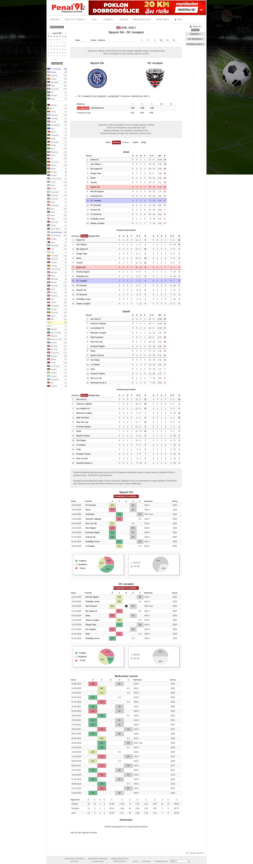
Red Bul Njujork (97, 191)
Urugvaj (57, 376)
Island (57, 212)
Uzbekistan (57, 379)
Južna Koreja (57, 235)
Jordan (57, 225)
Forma (126, 142)
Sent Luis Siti (96, 378)
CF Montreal (95, 214)
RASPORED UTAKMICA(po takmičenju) (97, 860)
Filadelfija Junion (97, 219)
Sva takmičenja (195, 39)
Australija (57, 118)
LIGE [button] (94, 19)
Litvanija (57, 266)
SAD (57, 319)
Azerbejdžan (57, 125)
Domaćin (92, 236)
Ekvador (57, 172)
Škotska (57, 342)
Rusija (57, 316)
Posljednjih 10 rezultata (126, 496)
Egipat (57, 168)
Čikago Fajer (95, 173)
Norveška (57, 286)
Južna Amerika (57, 232)
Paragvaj (57, 296)
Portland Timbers (97, 374)
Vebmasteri (146, 861)
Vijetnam (57, 386)
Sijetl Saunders (96, 337)
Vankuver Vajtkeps (98, 323)
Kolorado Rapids (97, 346)
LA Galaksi (95, 364)
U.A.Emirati (57, 366)
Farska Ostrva (57, 178)
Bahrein (57, 132)
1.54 (133, 113)
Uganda (57, 369)
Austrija (57, 122)
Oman (57, 289)
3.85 (143, 113)
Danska (57, 165)
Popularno (195, 34)
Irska (57, 209)
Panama (57, 292)
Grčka (57, 185)
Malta (57, 276)
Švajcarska (57, 353)
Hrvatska (57, 95)
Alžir (57, 108)
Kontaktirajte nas (161, 861)
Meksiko (57, 282)
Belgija (57, 138)
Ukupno (84, 236)
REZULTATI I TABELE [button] (75, 19)
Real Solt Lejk (96, 342)
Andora (57, 112)
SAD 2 (57, 326)
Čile (57, 158)
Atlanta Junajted (97, 223)
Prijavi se (195, 26)
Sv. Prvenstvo (57, 69)
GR (159, 156)
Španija (57, 79)
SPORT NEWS (162, 19)
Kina (57, 249)
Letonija (57, 262)
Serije (143, 142)
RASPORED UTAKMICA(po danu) (74, 860)
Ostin (92, 369)
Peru (57, 299)
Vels (57, 383)
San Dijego (95, 360)
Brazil (57, 148)
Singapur (57, 336)
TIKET (178, 19)
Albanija (57, 105)
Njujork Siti (95, 187)
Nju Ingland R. (96, 169)
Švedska (57, 356)
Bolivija (57, 145)
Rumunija (57, 312)
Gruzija (57, 188)
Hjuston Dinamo (97, 355)
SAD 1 (57, 322)
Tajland (57, 359)
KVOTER (123, 19)
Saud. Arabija (57, 332)
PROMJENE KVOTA (142, 19)
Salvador (57, 329)
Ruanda (57, 309)
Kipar (57, 252)
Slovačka (57, 346)
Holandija (57, 195)
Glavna (116, 142)
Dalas (92, 351)
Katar (57, 242)
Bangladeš (57, 135)
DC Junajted (95, 200)
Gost (98, 236)
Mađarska (57, 279)
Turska (57, 363)
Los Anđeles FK (97, 328)
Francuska (57, 89)
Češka (57, 155)
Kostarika (57, 259)
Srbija (57, 99)
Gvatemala (57, 192)
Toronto (93, 182)
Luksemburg (57, 269)
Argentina (57, 115)
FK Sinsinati (95, 205)
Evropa (57, 72)
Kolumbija (57, 256)
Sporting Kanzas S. (98, 383)
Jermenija (57, 222)
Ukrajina (57, 373)
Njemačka (57, 82)
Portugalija (57, 306)
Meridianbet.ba (97, 108)
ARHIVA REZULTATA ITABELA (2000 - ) (120, 860)
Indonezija (57, 205)
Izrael (57, 215)
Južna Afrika (57, 229)
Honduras (57, 199)
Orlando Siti (95, 210)
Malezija (57, 272)
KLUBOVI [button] (109, 19)
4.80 (153, 113)
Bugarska (57, 152)
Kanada (57, 239)
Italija (57, 85)
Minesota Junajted (98, 333)
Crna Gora (57, 162)
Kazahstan (57, 245)
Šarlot (92, 178)
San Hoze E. (95, 319)
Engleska (57, 75)
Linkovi (135, 861)
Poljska (57, 302)
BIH (57, 92)
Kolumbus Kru (96, 196)
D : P (152, 156)
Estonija (57, 175)
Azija (57, 128)
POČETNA (54, 19)
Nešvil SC (94, 160)
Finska (57, 182)
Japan (57, 219)
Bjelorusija (57, 142)
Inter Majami (95, 164)
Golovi (135, 142)
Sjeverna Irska (57, 339)
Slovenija (57, 349)
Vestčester (89, 514)
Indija (57, 202)
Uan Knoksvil (91, 606)
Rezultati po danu (195, 44)
